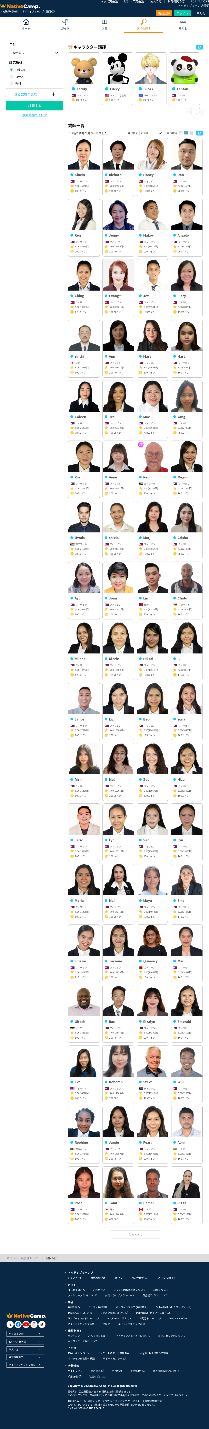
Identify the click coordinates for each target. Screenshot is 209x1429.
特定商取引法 (137, 1370)
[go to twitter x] (10, 1324)
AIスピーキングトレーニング (83, 1318)
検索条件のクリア (34, 115)
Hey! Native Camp (179, 1318)
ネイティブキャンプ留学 (193, 5)
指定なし (18, 53)
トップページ (75, 1277)
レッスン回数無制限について (129, 1289)
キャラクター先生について (82, 1341)
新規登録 (164, 13)
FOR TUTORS (166, 1277)
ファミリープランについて (82, 1295)
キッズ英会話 (16, 1333)
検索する (34, 105)
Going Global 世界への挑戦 (153, 1353)
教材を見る (74, 1307)
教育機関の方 (16, 1357)
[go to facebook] (18, 1324)
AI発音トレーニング (150, 1318)
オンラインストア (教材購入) (131, 1307)
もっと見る (135, 1235)
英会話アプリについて (155, 1295)
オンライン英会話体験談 (81, 1358)
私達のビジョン (97, 1376)
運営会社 (97, 1370)
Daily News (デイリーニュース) (153, 1312)
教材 (18, 83)
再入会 (201, 13)
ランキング (74, 1335)
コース (19, 76)
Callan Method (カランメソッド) (173, 1307)
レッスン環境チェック (114, 1312)
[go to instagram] (34, 1324)
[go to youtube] (26, 1324)
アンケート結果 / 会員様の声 (113, 1353)
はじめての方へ (76, 1289)
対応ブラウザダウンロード (120, 1295)
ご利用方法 (99, 1289)
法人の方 (14, 1349)
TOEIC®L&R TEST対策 (80, 1312)
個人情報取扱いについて (166, 1370)
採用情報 (74, 1376)
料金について (160, 1289)
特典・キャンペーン (79, 1353)
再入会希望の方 (140, 1277)
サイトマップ (75, 1370)
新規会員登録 (98, 1277)
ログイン (182, 13)
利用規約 (117, 1370)
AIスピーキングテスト (119, 1318)
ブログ (106, 1323)
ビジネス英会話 (17, 1341)
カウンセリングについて (171, 1335)
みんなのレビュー (98, 1335)
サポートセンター (114, 1358)
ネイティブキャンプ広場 (81, 1323)
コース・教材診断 (98, 1307)
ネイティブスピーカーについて (133, 1335)
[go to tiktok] (42, 1324)
